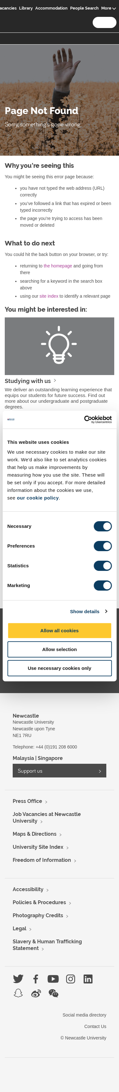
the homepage (58, 265)
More (106, 8)
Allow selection (59, 649)
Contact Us (95, 1026)
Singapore (50, 758)
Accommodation (51, 8)
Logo (12, 13)
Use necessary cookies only (59, 668)
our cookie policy (38, 497)
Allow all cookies (59, 630)
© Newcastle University (83, 1037)
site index (48, 296)
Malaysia (23, 758)
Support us (30, 770)
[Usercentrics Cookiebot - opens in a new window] (85, 419)
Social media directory (84, 1015)
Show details (85, 611)
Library (26, 8)
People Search (84, 8)
